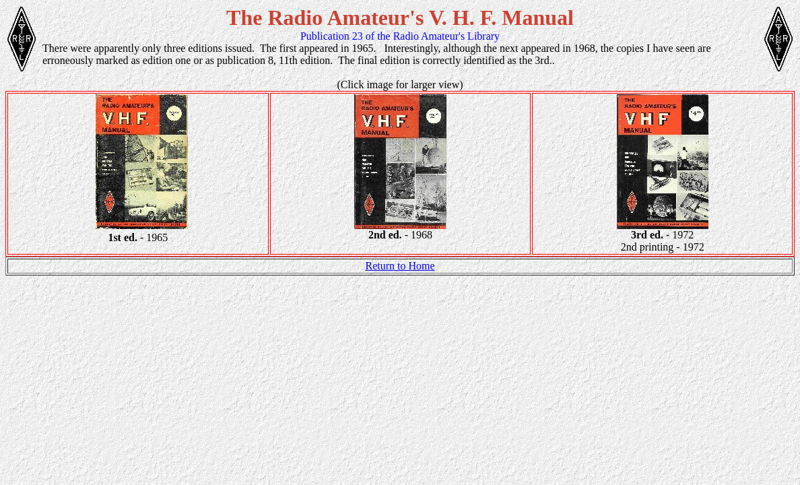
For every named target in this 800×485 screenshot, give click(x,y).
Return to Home (399, 265)
